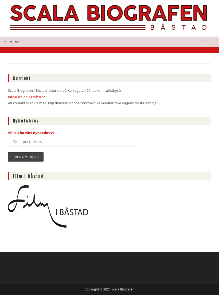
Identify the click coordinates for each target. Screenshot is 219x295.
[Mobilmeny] (11, 42)
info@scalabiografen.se (26, 96)
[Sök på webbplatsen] (205, 42)
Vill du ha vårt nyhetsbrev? (31, 132)
